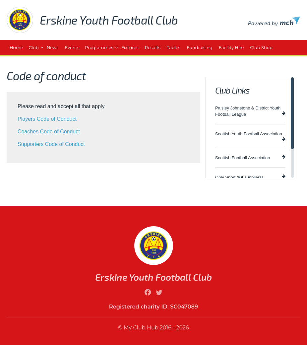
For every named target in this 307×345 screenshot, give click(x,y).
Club (33, 47)
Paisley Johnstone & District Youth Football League (250, 111)
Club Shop (261, 47)
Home (16, 47)
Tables (173, 47)
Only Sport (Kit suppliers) (250, 177)
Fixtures (130, 47)
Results (152, 47)
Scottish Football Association (250, 157)
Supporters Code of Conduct (51, 144)
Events (72, 47)
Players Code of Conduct (47, 119)
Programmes (99, 47)
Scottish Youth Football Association (250, 136)
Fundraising (200, 47)
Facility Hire (231, 47)
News (53, 47)
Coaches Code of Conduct (49, 131)
